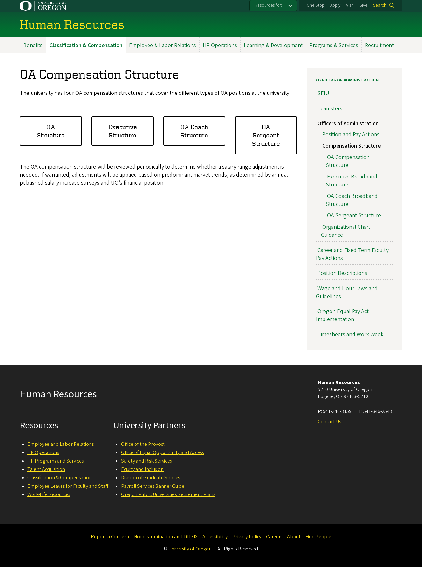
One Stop (315, 5)
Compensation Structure (351, 146)
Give (363, 5)
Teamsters (329, 108)
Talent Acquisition (46, 469)
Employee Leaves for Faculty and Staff (67, 486)
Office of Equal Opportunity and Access (162, 452)
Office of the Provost (143, 444)
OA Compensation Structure (348, 161)
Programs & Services (333, 45)
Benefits (33, 45)
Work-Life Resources (48, 494)
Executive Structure (122, 130)
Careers (274, 536)
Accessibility (215, 536)
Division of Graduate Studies (150, 477)
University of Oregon (190, 548)
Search (379, 5)
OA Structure (51, 130)
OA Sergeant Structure (266, 135)
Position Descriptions (342, 273)
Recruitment (379, 45)
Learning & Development (273, 45)
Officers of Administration (347, 80)
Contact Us (329, 421)
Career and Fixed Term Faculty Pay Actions (352, 254)
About (294, 536)
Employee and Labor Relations (60, 444)
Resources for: (268, 5)
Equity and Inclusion (142, 469)
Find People (318, 536)
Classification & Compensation (85, 45)
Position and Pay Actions (351, 134)
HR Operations (220, 45)
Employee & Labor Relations (162, 45)
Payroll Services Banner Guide (152, 486)
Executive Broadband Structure (351, 181)
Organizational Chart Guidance (345, 231)
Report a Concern (110, 536)
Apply (335, 5)
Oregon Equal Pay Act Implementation (342, 315)
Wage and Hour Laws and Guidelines (347, 292)
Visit (349, 5)
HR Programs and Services (55, 461)
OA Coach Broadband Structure (352, 200)
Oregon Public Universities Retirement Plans (168, 494)
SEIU (323, 93)
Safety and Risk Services (146, 461)
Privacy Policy (246, 536)
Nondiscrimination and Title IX (166, 536)
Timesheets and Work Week (350, 334)
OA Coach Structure (194, 130)
